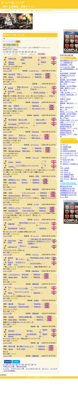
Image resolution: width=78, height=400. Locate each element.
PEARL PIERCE (39, 92)
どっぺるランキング (33, 368)
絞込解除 (41, 54)
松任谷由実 (12, 124)
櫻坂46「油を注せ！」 (68, 103)
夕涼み (19, 92)
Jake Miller (12, 183)
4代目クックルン (14, 208)
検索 (18, 41)
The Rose (22, 320)
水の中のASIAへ (36, 263)
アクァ (36, 219)
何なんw (21, 304)
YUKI (10, 193)
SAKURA (25, 274)
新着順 (15, 54)
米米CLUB (12, 59)
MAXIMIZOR (13, 211)
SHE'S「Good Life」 (67, 95)
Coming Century (14, 195)
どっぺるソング (12, 2)
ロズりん (35, 254)
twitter (16, 362)
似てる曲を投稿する (10, 45)
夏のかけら (26, 195)
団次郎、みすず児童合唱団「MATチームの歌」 (68, 82)
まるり (10, 135)
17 (29, 52)
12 (13, 52)
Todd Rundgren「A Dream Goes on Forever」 (67, 126)
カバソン (38, 11)
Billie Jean (26, 151)
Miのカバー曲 (9, 366)
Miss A (10, 77)
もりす (36, 204)
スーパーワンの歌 (21, 288)
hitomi (10, 349)
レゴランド (10, 47)
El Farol (29, 331)
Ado (9, 106)
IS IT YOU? (21, 349)
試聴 (54, 58)
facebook (7, 362)
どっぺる (9, 11)
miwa (10, 109)
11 (10, 52)
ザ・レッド (35, 236)
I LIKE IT (22, 228)
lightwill (37, 377)
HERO (24, 180)
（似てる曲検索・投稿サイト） (18, 6)
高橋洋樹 (11, 224)
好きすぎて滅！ (69, 159)
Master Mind (12, 277)
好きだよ (22, 135)
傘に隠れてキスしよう (25, 346)
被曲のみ (23, 54)
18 (32, 52)
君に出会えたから (20, 108)
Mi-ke (10, 293)
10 (7, 52)
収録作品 (38, 74)
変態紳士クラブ (14, 180)
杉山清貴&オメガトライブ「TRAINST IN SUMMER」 (68, 63)
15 (23, 52)
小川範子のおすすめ (67, 188)
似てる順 (7, 54)
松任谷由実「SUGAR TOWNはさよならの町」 (68, 75)
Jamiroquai (12, 307)
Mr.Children (12, 120)
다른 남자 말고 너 (23, 77)
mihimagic (34, 247)
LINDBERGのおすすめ (68, 193)
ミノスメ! (47, 11)
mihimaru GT (12, 247)
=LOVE (66, 168)
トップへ (6, 368)
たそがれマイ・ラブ (70, 153)
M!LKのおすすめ (66, 186)
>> (35, 52)
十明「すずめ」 (65, 92)
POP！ (19, 74)
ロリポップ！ (47, 377)
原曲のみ (32, 54)
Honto (66, 170)
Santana (11, 331)
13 (16, 52)
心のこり (67, 172)
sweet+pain (67, 147)
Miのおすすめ (21, 366)
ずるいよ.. (23, 138)
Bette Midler (12, 320)
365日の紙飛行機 (25, 317)
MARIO (36, 115)
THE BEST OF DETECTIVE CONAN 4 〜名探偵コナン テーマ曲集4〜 (39, 241)
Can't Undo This (28, 211)
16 (26, 52)
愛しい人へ (20, 259)
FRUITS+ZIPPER (69, 151)
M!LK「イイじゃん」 (67, 112)
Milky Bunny (12, 138)
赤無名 (36, 300)
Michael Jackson (11, 63)
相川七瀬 (11, 346)
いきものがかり (14, 274)
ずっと (65, 145)
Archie (10, 162)
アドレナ (66, 162)
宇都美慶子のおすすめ (68, 195)
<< (4, 52)
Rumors (24, 182)
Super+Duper (69, 174)
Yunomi (11, 166)
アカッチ (35, 158)
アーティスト (26, 11)
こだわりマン (34, 71)
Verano (18, 162)
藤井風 (10, 304)
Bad (23, 63)
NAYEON (11, 74)
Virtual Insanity (23, 307)
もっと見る (64, 197)
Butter (24, 148)
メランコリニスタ (28, 193)
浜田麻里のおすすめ (67, 190)
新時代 (16, 106)
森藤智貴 (35, 189)
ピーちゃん (35, 145)
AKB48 (10, 88)
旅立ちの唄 (23, 120)
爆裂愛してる (69, 177)
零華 (37, 176)
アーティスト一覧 (17, 368)
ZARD (65, 149)
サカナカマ (27, 208)
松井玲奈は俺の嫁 (66, 55)
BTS (10, 148)
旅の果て (25, 277)
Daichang (35, 102)
